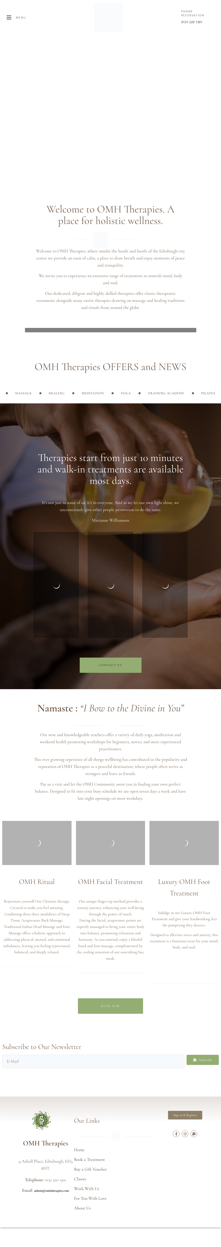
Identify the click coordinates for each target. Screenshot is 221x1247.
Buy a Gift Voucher (90, 1169)
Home (79, 1150)
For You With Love (90, 1198)
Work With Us (86, 1188)
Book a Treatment (89, 1159)
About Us (82, 1208)
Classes (80, 1179)
